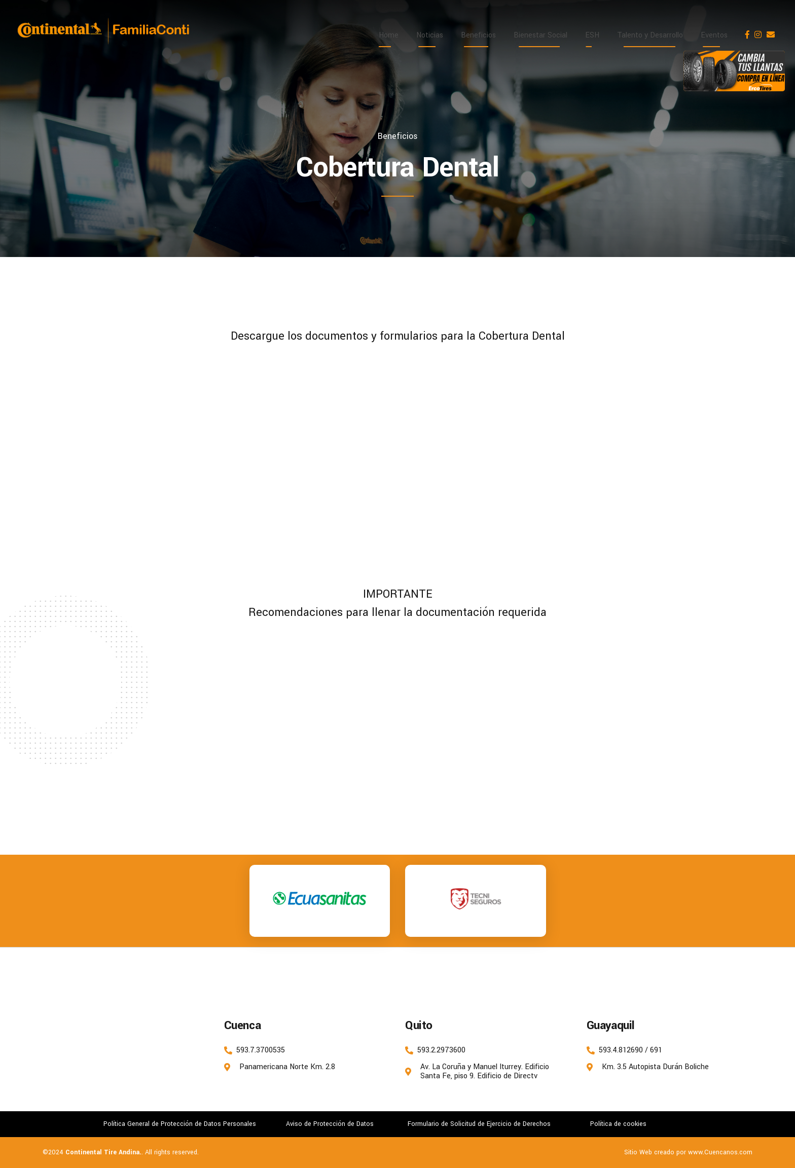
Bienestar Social (540, 35)
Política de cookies (618, 1123)
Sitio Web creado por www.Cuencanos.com (688, 1152)
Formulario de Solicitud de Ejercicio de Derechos (479, 1123)
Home (389, 35)
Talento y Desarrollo (650, 35)
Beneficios (478, 35)
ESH (592, 35)
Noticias (429, 35)
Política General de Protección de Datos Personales (179, 1123)
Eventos (714, 35)
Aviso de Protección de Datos (330, 1123)
